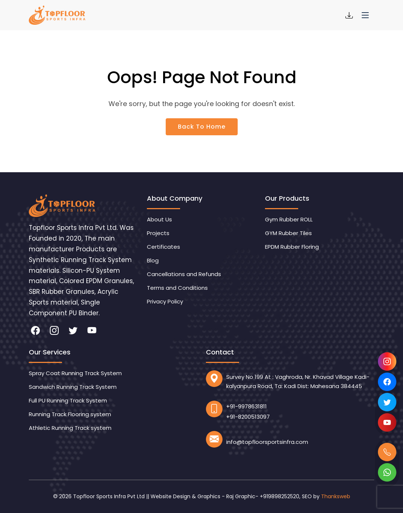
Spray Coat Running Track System (75, 373)
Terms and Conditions (177, 288)
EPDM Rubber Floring (292, 246)
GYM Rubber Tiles (288, 233)
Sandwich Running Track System (73, 387)
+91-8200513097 (248, 416)
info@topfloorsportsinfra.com (267, 442)
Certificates (163, 246)
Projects (158, 233)
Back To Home (201, 126)
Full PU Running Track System (68, 400)
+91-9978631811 (246, 406)
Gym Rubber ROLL (289, 219)
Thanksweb (335, 496)
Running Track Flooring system (70, 414)
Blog (153, 260)
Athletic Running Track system (70, 428)
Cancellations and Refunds (184, 274)
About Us (159, 219)
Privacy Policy (165, 301)
